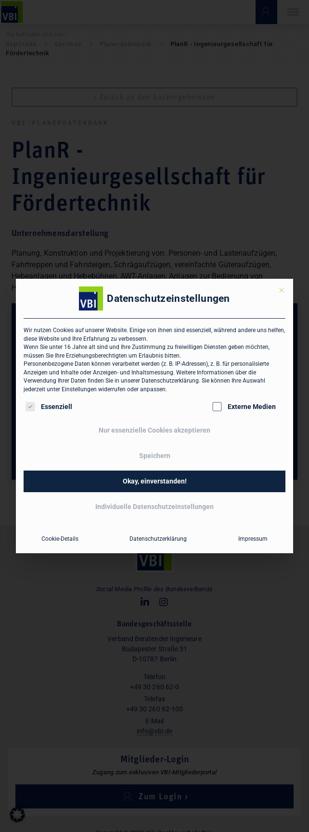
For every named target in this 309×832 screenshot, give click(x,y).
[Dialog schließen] (281, 290)
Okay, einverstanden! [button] (155, 481)
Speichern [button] (154, 455)
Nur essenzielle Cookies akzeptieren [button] (154, 430)
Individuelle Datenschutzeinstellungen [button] (154, 506)
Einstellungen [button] (79, 389)
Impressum (253, 538)
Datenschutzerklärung (170, 380)
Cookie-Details (59, 538)
